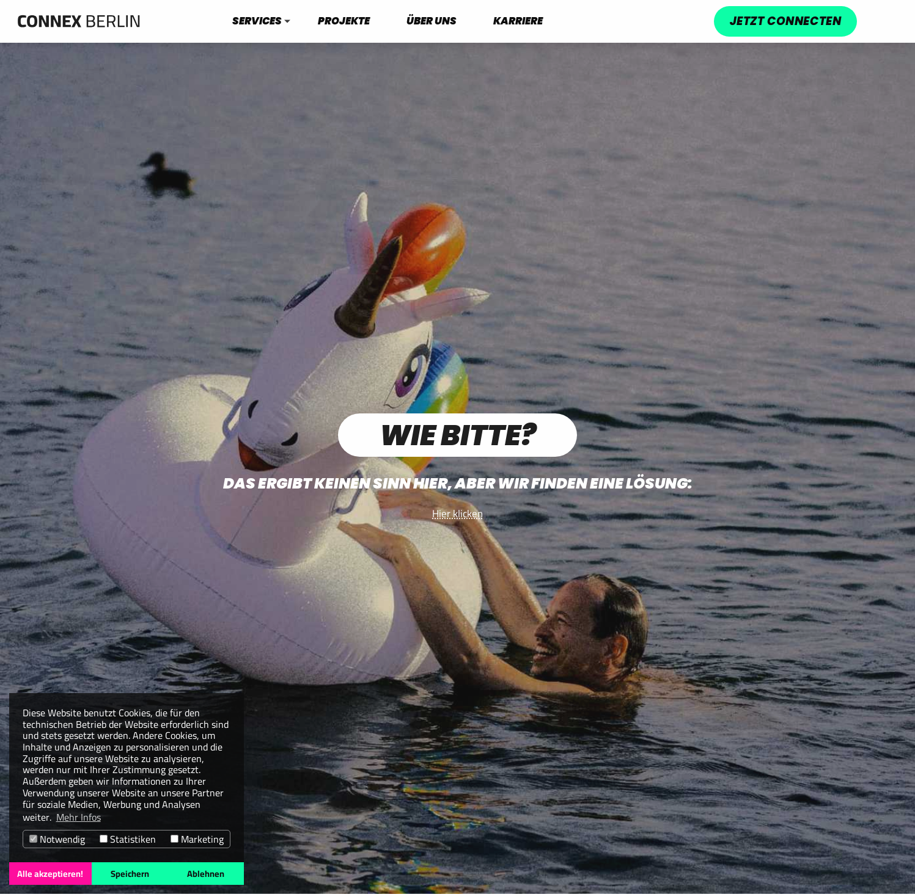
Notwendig (57, 839)
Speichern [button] (130, 873)
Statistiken (128, 839)
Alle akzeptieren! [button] (50, 873)
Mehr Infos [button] (78, 817)
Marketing (197, 839)
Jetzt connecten (785, 21)
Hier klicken (457, 513)
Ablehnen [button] (205, 873)
